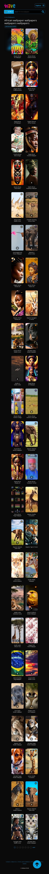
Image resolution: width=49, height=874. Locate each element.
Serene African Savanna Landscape (32, 416)
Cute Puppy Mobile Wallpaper (17, 711)
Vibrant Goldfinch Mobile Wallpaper (31, 613)
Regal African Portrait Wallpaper (31, 154)
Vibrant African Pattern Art (31, 285)
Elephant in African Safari (31, 253)
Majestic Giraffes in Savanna (31, 515)
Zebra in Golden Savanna (17, 809)
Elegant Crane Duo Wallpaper (31, 711)
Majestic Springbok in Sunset (31, 318)
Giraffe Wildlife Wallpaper (31, 580)
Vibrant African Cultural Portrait (32, 56)
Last (34, 847)
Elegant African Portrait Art (17, 285)
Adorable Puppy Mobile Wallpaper (31, 351)
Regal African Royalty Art (17, 482)
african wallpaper (10, 26)
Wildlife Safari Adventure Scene (17, 613)
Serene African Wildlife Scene (17, 351)
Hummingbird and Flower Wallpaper (17, 253)
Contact (8, 862)
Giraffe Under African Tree (17, 645)
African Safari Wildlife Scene (17, 220)
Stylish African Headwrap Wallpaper (31, 187)
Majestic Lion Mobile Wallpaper (17, 744)
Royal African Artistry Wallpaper (17, 449)
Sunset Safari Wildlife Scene (31, 678)
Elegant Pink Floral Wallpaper (31, 645)
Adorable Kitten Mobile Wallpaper (31, 842)
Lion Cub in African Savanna (17, 580)
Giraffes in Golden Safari (17, 384)
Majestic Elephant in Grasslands (31, 449)
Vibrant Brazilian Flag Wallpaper (17, 678)
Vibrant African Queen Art (31, 89)
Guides (24, 863)
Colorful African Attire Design (17, 154)
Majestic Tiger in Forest (32, 547)
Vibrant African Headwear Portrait (31, 482)
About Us (13, 862)
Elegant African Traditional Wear (17, 89)
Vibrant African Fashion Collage (17, 416)
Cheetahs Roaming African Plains (31, 220)
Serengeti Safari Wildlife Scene (17, 842)
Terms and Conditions (24, 862)
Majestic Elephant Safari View (17, 547)
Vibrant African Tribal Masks (17, 187)
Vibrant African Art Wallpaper (17, 56)
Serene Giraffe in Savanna (31, 776)
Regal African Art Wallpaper (17, 122)
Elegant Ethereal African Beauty (31, 122)
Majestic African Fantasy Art (17, 318)
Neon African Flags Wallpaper (17, 515)
